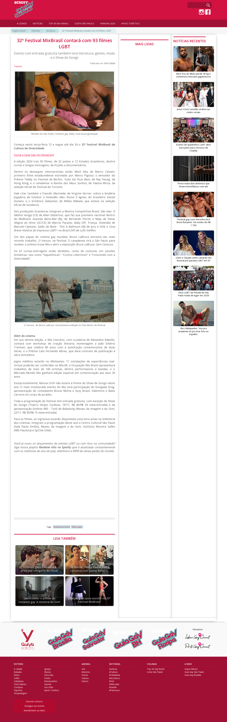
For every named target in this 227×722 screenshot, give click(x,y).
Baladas (18, 672)
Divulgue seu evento (34, 705)
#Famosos (114, 690)
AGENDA (86, 664)
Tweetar (18, 66)
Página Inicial (18, 30)
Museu (47, 672)
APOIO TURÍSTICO (130, 23)
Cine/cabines (20, 684)
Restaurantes (50, 681)
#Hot (111, 681)
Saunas (47, 684)
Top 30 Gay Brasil (155, 669)
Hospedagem (20, 693)
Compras (18, 687)
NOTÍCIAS (38, 23)
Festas (85, 675)
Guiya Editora (191, 669)
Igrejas (47, 669)
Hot (83, 669)
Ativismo (86, 672)
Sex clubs (48, 687)
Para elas (48, 675)
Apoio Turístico (51, 690)
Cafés (16, 678)
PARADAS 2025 (107, 23)
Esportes (18, 690)
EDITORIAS (114, 664)
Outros (85, 681)
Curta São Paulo (155, 672)
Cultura (85, 678)
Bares (17, 675)
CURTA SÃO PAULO (84, 23)
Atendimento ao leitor (34, 710)
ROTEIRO (18, 664)
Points (47, 678)
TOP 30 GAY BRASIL (59, 23)
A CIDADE (22, 23)
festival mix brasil (62, 527)
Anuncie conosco (34, 701)
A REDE (188, 664)
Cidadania (18, 681)
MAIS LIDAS (144, 44)
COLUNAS (152, 664)
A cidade (18, 669)
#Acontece (114, 678)
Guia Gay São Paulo (194, 672)
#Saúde (113, 687)
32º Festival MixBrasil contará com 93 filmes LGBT (86, 30)
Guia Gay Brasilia (193, 675)
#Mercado (114, 684)
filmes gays (77, 527)
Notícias (36, 30)
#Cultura (51, 30)
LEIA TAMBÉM (64, 538)
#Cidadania (114, 675)
